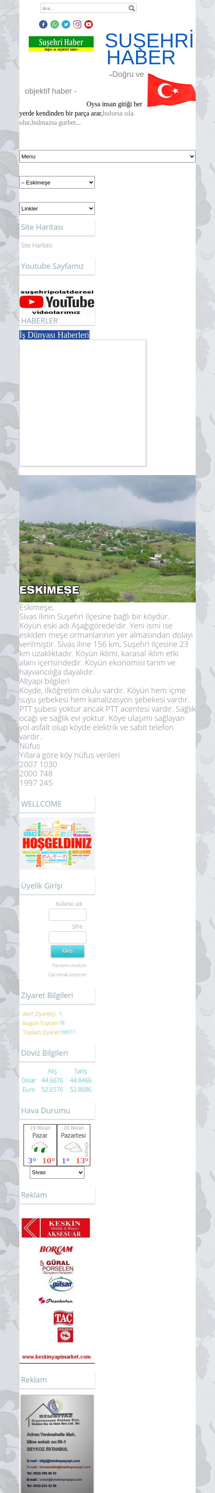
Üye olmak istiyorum (67, 975)
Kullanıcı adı (69, 903)
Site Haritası (36, 245)
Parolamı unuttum (69, 965)
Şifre (77, 926)
